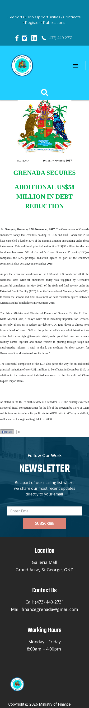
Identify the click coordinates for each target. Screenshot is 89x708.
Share (7, 432)
